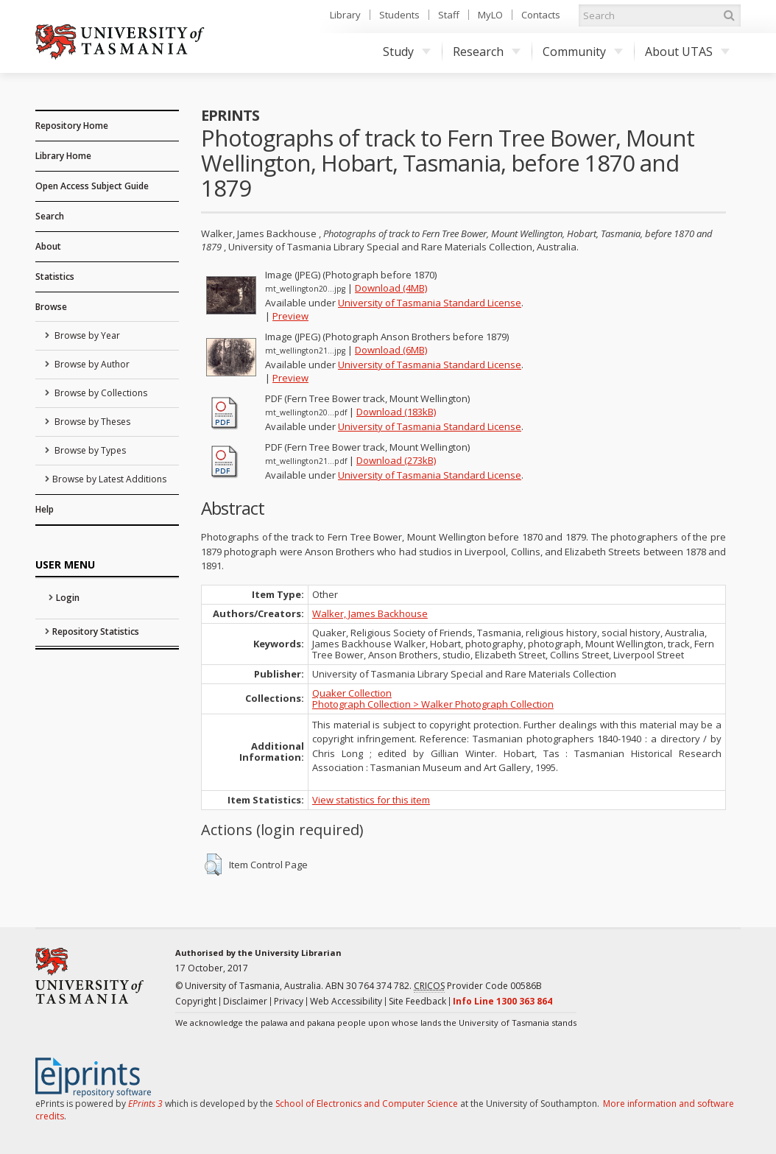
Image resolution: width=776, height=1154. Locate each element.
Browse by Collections (99, 393)
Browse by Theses (91, 421)
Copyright (195, 1001)
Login (68, 597)
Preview (290, 316)
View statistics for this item (371, 799)
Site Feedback (417, 1001)
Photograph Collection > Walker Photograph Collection (433, 704)
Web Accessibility (346, 1001)
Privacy (288, 1001)
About (48, 246)
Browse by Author (91, 364)
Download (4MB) (391, 288)
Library (345, 14)
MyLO (490, 14)
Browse (51, 306)
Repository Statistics (95, 631)
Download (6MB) (391, 349)
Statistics (54, 276)
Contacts (540, 14)
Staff (448, 14)
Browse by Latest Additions (109, 479)
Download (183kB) (396, 411)
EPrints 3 (145, 1103)
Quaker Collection (352, 693)
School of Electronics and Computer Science (366, 1103)
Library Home (63, 155)
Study (407, 51)
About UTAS (687, 51)
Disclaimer (245, 1001)
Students (399, 14)
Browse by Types (89, 450)
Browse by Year (86, 335)
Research (487, 51)
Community (583, 51)
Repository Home (71, 125)
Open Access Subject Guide (92, 186)
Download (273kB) (396, 460)
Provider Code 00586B (478, 986)
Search (49, 216)
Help (44, 509)
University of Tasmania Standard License (429, 302)
